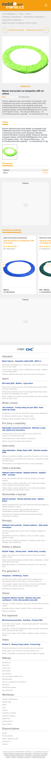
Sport (21, 14)
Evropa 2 (5, 744)
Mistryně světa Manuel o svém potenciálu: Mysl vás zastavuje (22, 648)
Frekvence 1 (6, 741)
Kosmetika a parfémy (9, 713)
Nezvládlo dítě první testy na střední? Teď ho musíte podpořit (22, 608)
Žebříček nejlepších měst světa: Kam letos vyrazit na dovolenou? (23, 374)
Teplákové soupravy (8, 716)
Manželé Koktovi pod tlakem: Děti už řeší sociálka (18, 419)
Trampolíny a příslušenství (11, 17)
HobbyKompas (7, 679)
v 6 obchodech (9, 292)
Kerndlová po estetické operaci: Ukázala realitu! (18, 416)
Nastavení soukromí (24, 757)
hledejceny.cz (6, 662)
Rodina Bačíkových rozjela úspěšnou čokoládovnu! (19, 438)
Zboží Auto (5, 684)
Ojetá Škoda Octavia (9, 687)
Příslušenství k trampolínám (34, 17)
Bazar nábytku (7, 724)
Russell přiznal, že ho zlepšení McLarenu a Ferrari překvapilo (22, 463)
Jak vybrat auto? (7, 690)
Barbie (4, 705)
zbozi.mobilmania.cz (9, 14)
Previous (3, 265)
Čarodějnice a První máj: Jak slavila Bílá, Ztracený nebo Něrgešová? (25, 413)
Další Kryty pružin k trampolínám (15, 238)
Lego (3, 707)
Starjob (4, 733)
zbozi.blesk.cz (6, 673)
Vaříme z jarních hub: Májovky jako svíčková (17, 441)
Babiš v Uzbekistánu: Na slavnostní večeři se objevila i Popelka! (23, 653)
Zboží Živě (5, 665)
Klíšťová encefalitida (9, 611)
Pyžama (5, 710)
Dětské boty (6, 718)
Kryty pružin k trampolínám (12, 20)
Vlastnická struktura (38, 757)
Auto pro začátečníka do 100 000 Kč (14, 682)
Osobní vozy (6, 668)
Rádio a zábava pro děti (10, 738)
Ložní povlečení (7, 721)
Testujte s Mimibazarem (10, 699)
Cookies (13, 757)
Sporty (28, 14)
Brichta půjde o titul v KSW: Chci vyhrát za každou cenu (20, 651)
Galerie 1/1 (25, 86)
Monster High (6, 702)
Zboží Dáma (6, 671)
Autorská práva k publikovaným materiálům (17, 753)
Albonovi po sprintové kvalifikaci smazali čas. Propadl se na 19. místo (25, 456)
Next (48, 265)
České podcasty (7, 736)
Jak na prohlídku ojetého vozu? (12, 676)
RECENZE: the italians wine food (13, 589)
